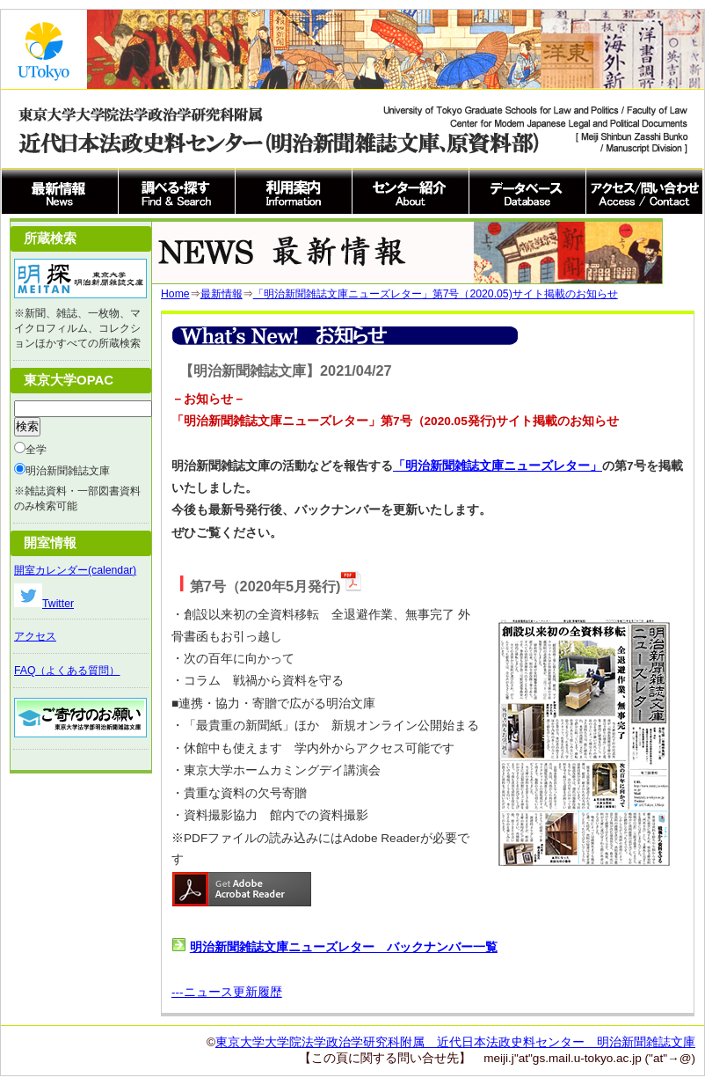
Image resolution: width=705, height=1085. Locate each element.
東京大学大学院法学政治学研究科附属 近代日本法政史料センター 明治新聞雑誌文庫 (455, 1042)
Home (175, 294)
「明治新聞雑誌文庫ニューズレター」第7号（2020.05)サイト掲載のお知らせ (435, 294)
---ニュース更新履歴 (226, 992)
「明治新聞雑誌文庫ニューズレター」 (497, 466)
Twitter (44, 603)
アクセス (35, 636)
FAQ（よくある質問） (67, 670)
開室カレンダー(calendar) (75, 570)
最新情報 (221, 294)
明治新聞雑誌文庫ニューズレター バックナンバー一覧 (344, 947)
